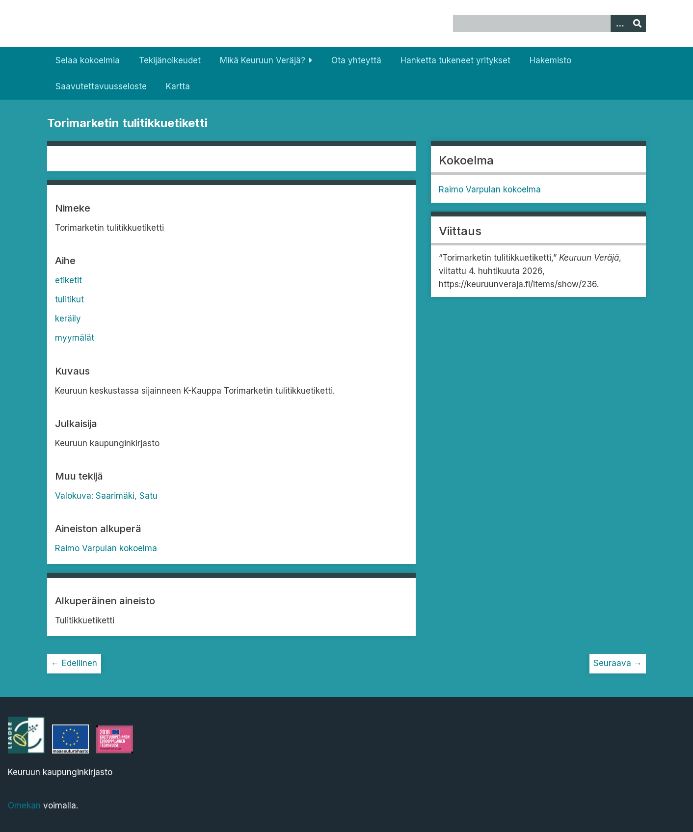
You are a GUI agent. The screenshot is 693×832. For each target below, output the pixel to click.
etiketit (68, 280)
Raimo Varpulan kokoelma (106, 548)
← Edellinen (74, 663)
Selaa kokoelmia (87, 60)
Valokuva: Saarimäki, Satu (106, 496)
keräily (68, 318)
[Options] (619, 23)
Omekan (24, 805)
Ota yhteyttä (356, 60)
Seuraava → (617, 663)
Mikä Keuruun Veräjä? (262, 60)
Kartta (178, 86)
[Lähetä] (637, 23)
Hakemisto (550, 60)
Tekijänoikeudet (170, 60)
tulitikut (69, 299)
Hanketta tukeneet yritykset (455, 60)
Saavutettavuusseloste (101, 86)
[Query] (549, 23)
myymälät (74, 338)
